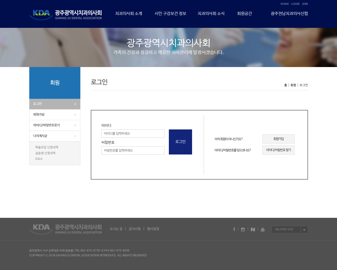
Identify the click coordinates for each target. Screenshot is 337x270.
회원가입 (38, 114)
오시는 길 (116, 229)
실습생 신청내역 (45, 153)
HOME (285, 4)
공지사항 (135, 229)
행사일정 (153, 229)
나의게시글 (40, 136)
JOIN (305, 4)
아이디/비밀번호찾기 (46, 125)
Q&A (38, 159)
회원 (293, 85)
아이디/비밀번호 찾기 (278, 150)
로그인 (37, 104)
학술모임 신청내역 (46, 147)
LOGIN (295, 4)
